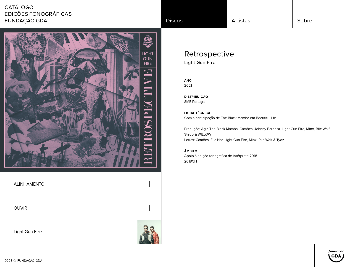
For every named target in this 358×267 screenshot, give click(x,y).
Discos (174, 20)
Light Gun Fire (200, 62)
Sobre (305, 20)
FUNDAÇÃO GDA (29, 260)
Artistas (241, 20)
